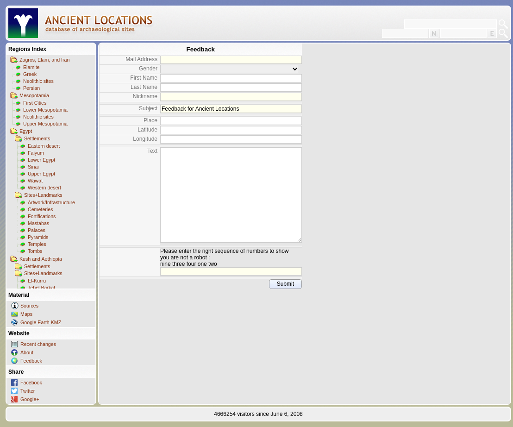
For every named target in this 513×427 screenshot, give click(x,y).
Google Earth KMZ (40, 322)
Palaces (36, 230)
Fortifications (42, 216)
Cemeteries (40, 209)
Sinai (33, 167)
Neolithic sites (38, 81)
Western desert (44, 187)
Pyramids (38, 237)
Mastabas (38, 223)
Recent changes (38, 344)
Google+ (29, 399)
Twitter (27, 391)
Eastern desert (44, 146)
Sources (29, 305)
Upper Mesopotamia (45, 123)
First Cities (34, 103)
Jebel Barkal (41, 287)
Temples (37, 244)
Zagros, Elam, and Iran (44, 60)
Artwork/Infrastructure (51, 202)
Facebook (31, 382)
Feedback (31, 361)
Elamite (31, 67)
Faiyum (36, 153)
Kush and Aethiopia (40, 259)
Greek (30, 74)
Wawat (35, 180)
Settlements (37, 138)
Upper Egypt (41, 173)
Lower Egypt (41, 160)
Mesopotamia (34, 95)
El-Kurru (37, 280)
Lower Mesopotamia (45, 110)
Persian (31, 88)
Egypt (25, 131)
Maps (26, 314)
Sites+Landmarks (43, 195)
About (26, 352)
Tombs (35, 251)
